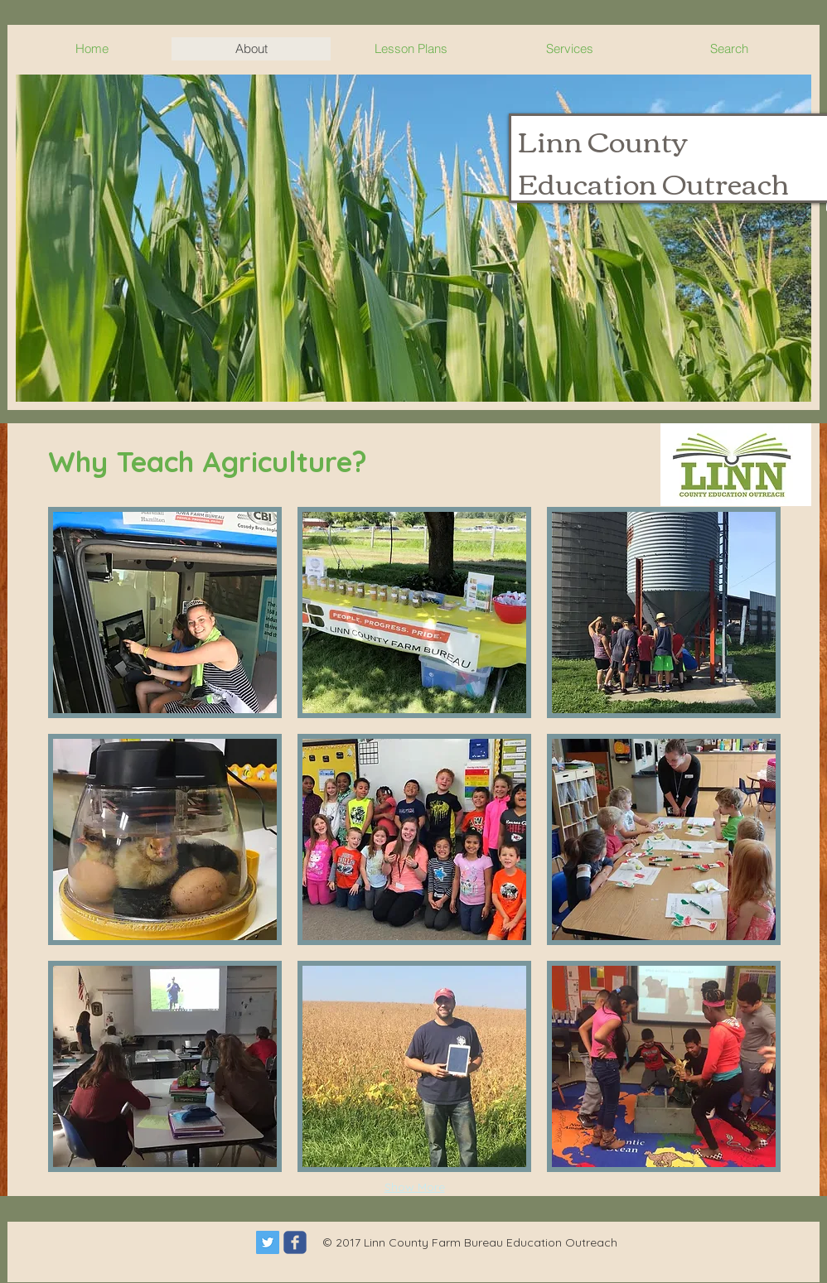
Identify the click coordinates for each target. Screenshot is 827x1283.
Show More (414, 1186)
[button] (413, 238)
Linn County (603, 139)
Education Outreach (653, 182)
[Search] (802, 212)
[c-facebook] (295, 1242)
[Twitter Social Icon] (267, 1242)
